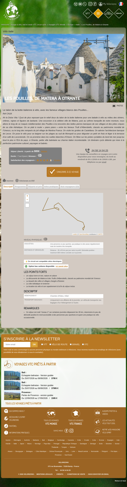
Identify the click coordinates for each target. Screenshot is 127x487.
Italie (15, 444)
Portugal (56, 444)
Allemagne (17, 440)
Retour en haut (120, 481)
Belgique (51, 440)
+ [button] (27, 196)
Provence (58, 455)
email (104, 162)
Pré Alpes (114, 451)
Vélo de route (58, 344)
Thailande (54, 447)
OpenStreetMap (84, 234)
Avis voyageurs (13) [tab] (70, 187)
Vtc (85, 344)
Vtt (44, 344)
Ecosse (101, 440)
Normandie (95, 451)
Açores (8, 440)
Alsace (10, 451)
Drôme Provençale (55, 451)
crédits (59, 474)
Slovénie (109, 444)
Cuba (94, 440)
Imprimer (8, 181)
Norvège (38, 444)
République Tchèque (69, 444)
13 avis (57, 160)
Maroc (29, 444)
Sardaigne (83, 444)
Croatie (86, 440)
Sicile (101, 444)
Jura (67, 451)
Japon (22, 444)
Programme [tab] (20, 187)
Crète (79, 440)
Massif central (83, 451)
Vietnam (73, 447)
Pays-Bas (47, 444)
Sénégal (93, 444)
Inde (118, 440)
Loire (73, 451)
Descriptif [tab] (8, 187)
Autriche (27, 440)
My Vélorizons (107, 4)
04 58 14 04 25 (96, 150)
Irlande (8, 444)
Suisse (117, 444)
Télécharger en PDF (25, 181)
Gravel (75, 344)
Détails (44, 151)
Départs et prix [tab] (35, 187)
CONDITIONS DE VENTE (76, 474)
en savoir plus (62, 266)
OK (34, 344)
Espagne (110, 440)
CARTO (100, 234)
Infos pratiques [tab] (51, 187)
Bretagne (29, 451)
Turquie (64, 447)
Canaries (71, 440)
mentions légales (44, 474)
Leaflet (75, 234)
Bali (43, 440)
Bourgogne (19, 451)
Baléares (36, 440)
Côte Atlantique (41, 451)
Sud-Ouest (68, 455)
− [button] (27, 200)
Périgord (105, 451)
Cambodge (61, 440)
